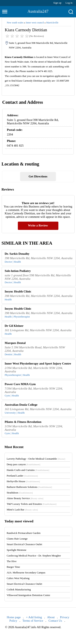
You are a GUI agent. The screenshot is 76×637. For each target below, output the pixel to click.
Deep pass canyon (23, 464)
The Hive (12, 561)
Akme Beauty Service (25, 498)
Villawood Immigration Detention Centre (28, 595)
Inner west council (35, 22)
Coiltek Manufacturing (19, 589)
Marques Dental (15, 343)
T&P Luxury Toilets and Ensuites (32, 503)
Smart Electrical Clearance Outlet (24, 544)
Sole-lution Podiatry (18, 270)
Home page (14, 617)
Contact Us (55, 620)
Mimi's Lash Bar (22, 509)
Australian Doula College (21, 404)
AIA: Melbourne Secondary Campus (26, 572)
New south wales (15, 22)
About (51, 617)
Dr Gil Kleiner (14, 325)
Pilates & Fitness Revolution (23, 421)
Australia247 (38, 11)
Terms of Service (32, 620)
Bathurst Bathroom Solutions (29, 486)
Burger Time (13, 566)
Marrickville (52, 22)
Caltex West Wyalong (18, 578)
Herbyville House (23, 481)
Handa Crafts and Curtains (28, 469)
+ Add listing (34, 617)
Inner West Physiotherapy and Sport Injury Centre (38, 363)
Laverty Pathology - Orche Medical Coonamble (36, 458)
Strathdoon (20, 492)
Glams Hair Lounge (17, 538)
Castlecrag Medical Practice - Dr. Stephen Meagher (34, 555)
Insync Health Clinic (18, 291)
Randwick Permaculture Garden (24, 532)
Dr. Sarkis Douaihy (17, 253)
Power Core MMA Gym (20, 384)
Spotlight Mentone (16, 549)
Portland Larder (22, 475)
